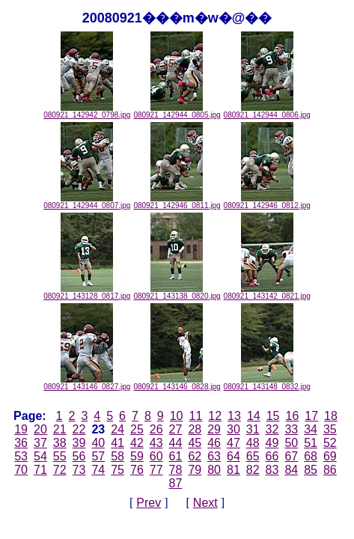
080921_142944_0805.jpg (176, 111)
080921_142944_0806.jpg (267, 111)
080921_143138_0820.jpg (176, 292)
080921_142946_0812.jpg (267, 202)
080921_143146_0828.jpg (176, 383)
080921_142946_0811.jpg (176, 202)
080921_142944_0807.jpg (86, 202)
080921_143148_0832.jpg (267, 383)
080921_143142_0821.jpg (267, 292)
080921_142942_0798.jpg (86, 111)
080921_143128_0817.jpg (86, 292)
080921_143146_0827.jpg (86, 383)
